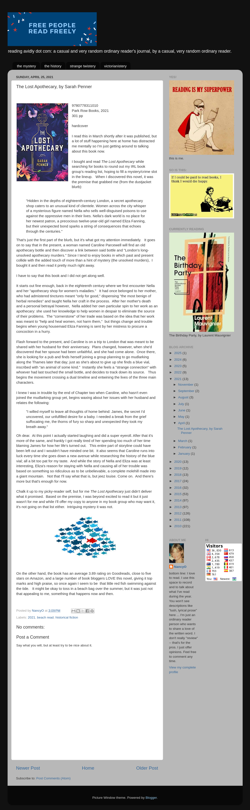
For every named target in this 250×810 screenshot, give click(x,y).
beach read (45, 617)
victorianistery (115, 66)
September (186, 391)
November (186, 384)
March (183, 441)
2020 (178, 462)
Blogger (151, 797)
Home (88, 768)
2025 (178, 353)
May (181, 416)
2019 (178, 468)
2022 (178, 372)
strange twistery (82, 66)
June (182, 410)
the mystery (26, 66)
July (181, 404)
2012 (178, 513)
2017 (178, 481)
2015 (178, 494)
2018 (178, 474)
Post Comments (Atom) (53, 778)
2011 (178, 520)
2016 (178, 487)
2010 (178, 526)
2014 (178, 500)
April (182, 423)
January (184, 453)
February (185, 447)
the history (53, 66)
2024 (178, 359)
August (184, 397)
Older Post (147, 768)
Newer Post (28, 768)
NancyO (180, 567)
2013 (178, 507)
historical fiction (66, 617)
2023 (178, 366)
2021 (31, 617)
